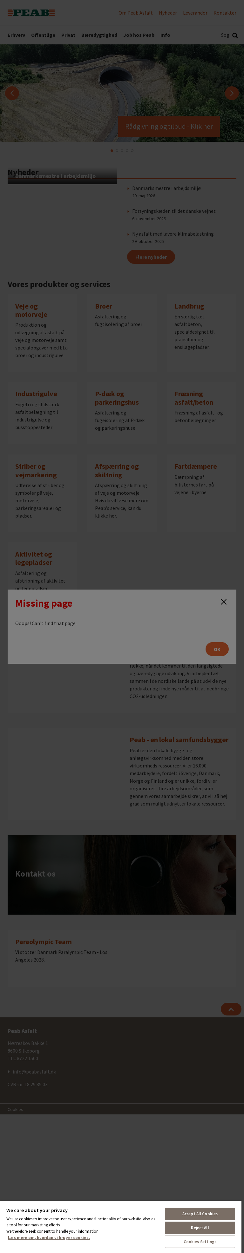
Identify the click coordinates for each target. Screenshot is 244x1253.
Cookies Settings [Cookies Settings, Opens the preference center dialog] (200, 1241)
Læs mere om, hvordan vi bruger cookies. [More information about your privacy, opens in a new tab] (49, 1237)
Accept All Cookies (200, 1214)
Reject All (200, 1227)
